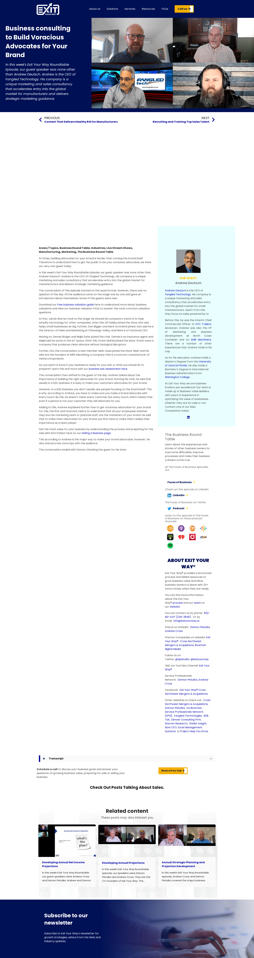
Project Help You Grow (194, 731)
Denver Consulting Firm (186, 719)
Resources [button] (148, 9)
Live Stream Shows (119, 248)
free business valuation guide (75, 304)
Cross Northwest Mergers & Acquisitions (183, 643)
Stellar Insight (198, 723)
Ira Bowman (194, 708)
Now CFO (171, 727)
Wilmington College (177, 377)
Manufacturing (49, 252)
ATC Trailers (203, 324)
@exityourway (200, 659)
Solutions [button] (112, 9)
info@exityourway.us (186, 621)
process (178, 603)
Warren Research (176, 723)
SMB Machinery (201, 340)
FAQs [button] (165, 9)
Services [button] (130, 9)
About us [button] (94, 9)
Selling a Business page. (96, 433)
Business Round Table (75, 248)
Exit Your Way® (188, 690)
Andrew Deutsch (175, 290)
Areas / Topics (48, 248)
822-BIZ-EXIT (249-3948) (187, 615)
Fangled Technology (178, 294)
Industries (98, 248)
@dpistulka (182, 659)
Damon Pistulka (200, 627)
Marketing (69, 252)
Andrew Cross (174, 631)
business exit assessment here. (108, 369)
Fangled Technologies (188, 716)
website (175, 607)
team (197, 603)
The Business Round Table (95, 252)
